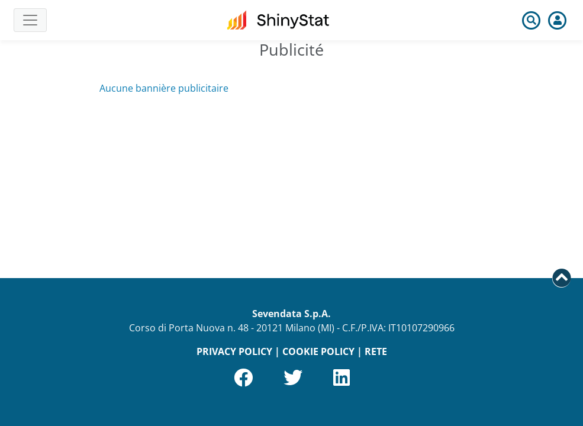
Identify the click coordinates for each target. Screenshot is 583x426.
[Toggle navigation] (30, 20)
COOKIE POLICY (318, 351)
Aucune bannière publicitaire (163, 88)
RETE (376, 351)
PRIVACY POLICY (234, 351)
